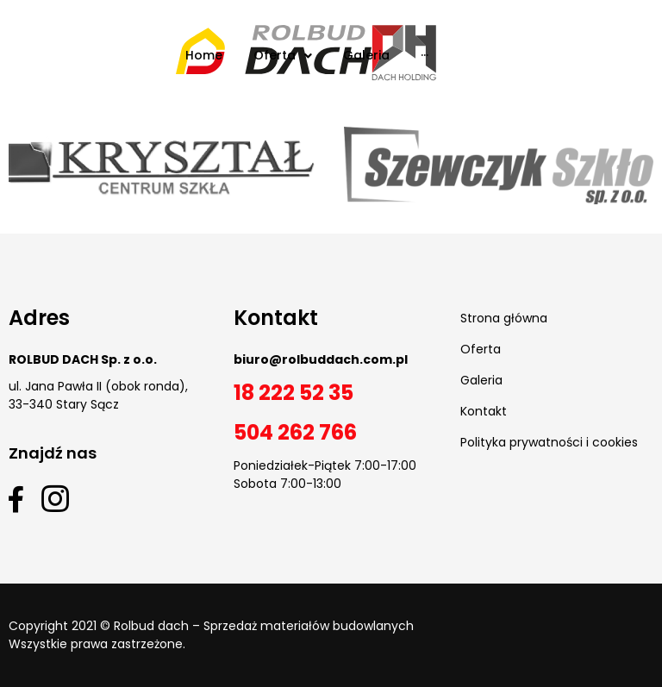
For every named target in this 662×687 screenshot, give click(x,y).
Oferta (480, 349)
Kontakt (483, 411)
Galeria (481, 380)
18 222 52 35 (293, 392)
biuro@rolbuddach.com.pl (321, 359)
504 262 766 (295, 432)
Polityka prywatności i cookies (549, 442)
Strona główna (503, 318)
